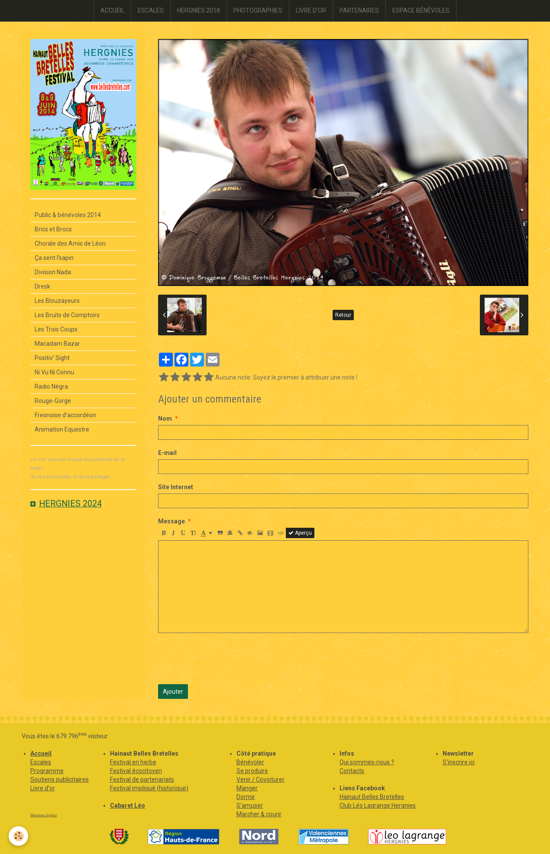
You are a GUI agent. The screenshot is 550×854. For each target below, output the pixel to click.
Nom (165, 418)
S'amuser (249, 805)
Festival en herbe (133, 762)
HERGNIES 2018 (198, 10)
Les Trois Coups (56, 329)
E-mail (167, 452)
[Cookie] (18, 836)
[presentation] (224, 658)
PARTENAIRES (359, 10)
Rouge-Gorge (53, 400)
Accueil (41, 753)
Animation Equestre (62, 429)
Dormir (245, 796)
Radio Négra (51, 386)
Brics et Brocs (53, 229)
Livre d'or (42, 788)
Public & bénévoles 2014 (68, 214)
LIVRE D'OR (311, 10)
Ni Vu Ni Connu (54, 372)
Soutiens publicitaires (59, 779)
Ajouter (173, 691)
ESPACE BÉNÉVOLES (421, 10)
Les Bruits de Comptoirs (67, 315)
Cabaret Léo (127, 805)
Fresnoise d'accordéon (65, 415)
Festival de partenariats (142, 779)
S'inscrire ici (459, 762)
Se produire (252, 770)
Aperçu (300, 533)
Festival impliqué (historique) (149, 788)
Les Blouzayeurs (57, 300)
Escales (40, 762)
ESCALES (151, 10)
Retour (343, 315)
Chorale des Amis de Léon (70, 243)
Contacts (352, 770)
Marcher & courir (258, 814)
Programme (47, 770)
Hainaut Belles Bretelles (372, 796)
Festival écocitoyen (136, 770)
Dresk (42, 286)
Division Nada (53, 272)
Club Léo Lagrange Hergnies (378, 805)
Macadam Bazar (57, 343)
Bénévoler (250, 762)
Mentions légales (43, 815)
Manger (247, 788)
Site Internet (175, 487)
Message (171, 521)
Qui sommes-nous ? (367, 762)
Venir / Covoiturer (260, 779)
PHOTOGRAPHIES (257, 10)
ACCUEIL (112, 10)
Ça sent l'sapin (54, 257)
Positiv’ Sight (52, 357)
